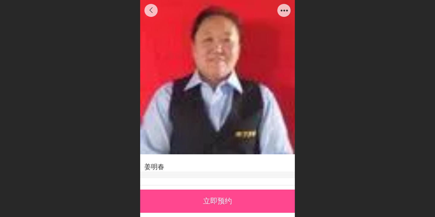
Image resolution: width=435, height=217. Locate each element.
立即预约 (217, 201)
